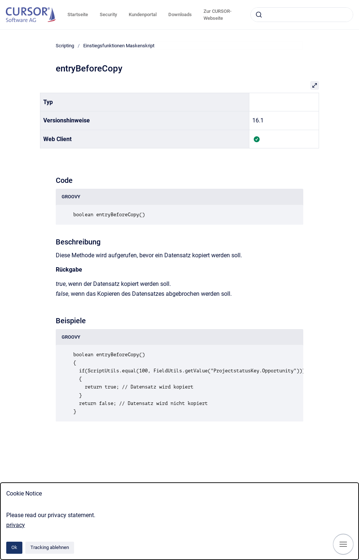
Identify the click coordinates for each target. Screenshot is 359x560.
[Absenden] (259, 15)
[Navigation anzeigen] (343, 544)
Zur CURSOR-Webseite (217, 14)
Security (108, 14)
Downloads (180, 14)
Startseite (77, 14)
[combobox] (302, 15)
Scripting (65, 45)
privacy (15, 525)
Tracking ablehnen (49, 547)
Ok (14, 547)
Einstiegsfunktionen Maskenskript (118, 45)
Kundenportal (143, 14)
